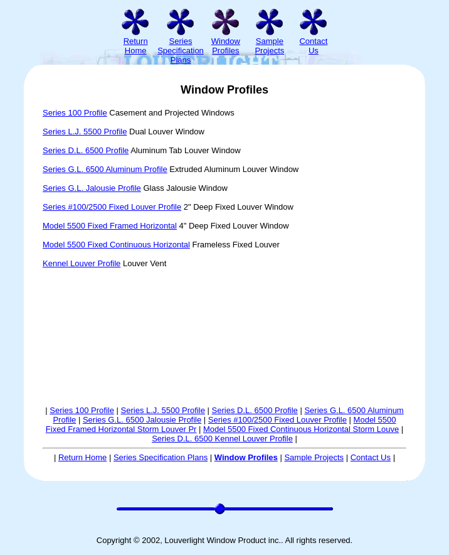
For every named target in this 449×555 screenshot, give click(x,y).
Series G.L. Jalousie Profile (92, 188)
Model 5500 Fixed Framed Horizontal (110, 225)
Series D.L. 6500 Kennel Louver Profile (222, 438)
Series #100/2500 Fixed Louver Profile (112, 207)
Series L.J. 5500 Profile (85, 131)
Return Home (82, 457)
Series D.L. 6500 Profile (86, 150)
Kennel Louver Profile (81, 263)
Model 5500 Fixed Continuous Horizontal (116, 244)
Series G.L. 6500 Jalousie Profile (142, 419)
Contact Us (371, 457)
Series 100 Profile (75, 112)
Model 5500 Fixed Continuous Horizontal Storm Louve (301, 429)
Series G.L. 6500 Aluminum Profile (105, 169)
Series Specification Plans (161, 457)
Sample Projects (314, 457)
